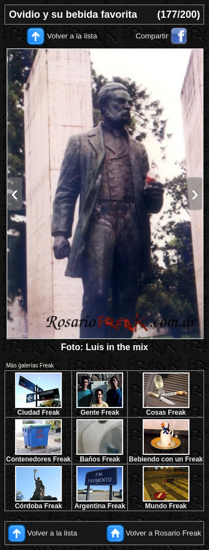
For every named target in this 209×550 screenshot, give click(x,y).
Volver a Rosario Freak (163, 533)
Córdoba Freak (38, 506)
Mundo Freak (166, 506)
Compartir (151, 36)
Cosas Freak (166, 412)
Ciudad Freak (38, 412)
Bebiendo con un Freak (166, 459)
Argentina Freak (100, 506)
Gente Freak (99, 412)
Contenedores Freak (38, 459)
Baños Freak (100, 459)
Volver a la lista (72, 36)
